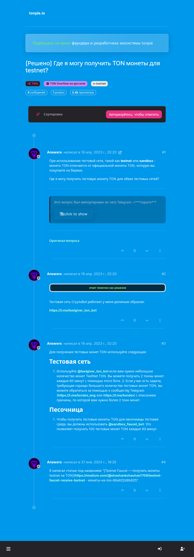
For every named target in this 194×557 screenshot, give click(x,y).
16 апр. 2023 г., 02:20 (98, 152)
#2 (164, 274)
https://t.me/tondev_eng (77, 395)
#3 (163, 343)
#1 (164, 152)
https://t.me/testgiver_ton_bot (73, 310)
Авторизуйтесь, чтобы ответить (134, 114)
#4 (163, 462)
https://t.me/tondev (118, 395)
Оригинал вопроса (64, 241)
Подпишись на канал (52, 43)
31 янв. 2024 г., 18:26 (98, 462)
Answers (54, 152)
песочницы (135, 419)
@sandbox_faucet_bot (126, 424)
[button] (8, 549)
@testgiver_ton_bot (93, 371)
